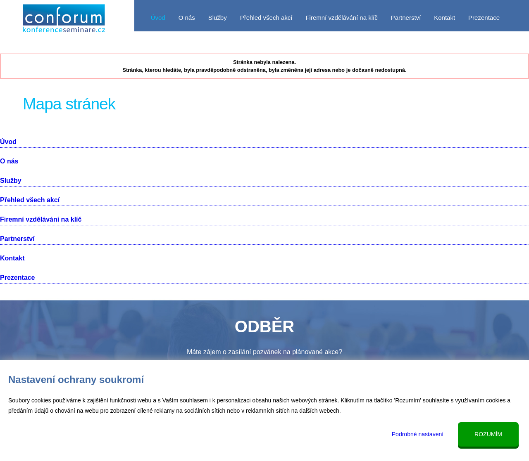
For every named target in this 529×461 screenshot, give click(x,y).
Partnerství (406, 17)
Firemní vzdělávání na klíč (341, 17)
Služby (217, 17)
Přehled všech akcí (266, 17)
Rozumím (488, 434)
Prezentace (484, 17)
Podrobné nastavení (417, 434)
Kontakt (444, 17)
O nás (187, 17)
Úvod (158, 17)
